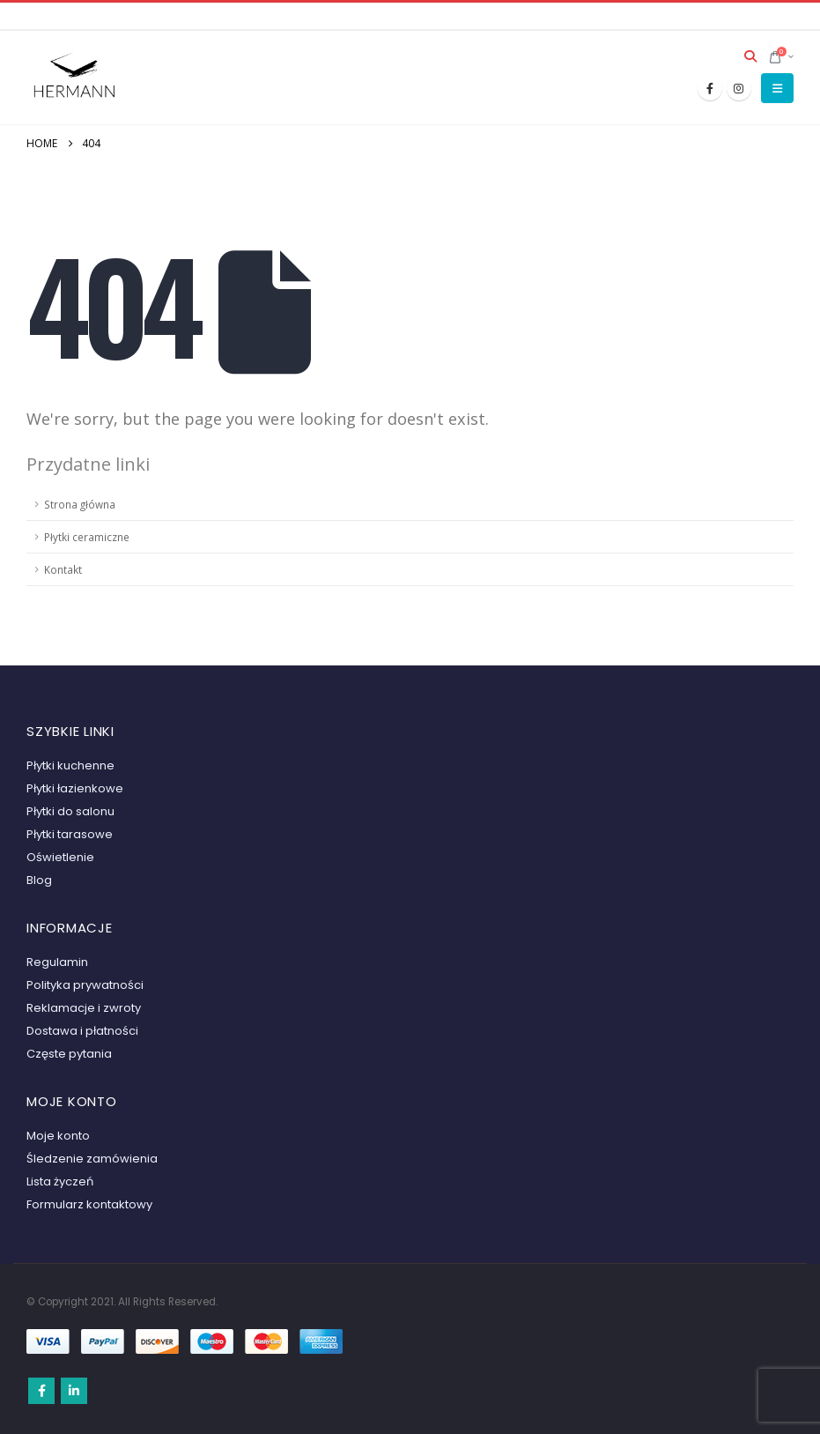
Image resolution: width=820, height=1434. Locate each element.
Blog (39, 880)
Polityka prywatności (85, 985)
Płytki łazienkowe (74, 788)
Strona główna (79, 504)
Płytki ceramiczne (86, 537)
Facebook (41, 1391)
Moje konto (58, 1135)
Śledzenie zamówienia (92, 1158)
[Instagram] (739, 88)
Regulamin (57, 962)
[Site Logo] (74, 77)
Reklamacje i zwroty (83, 1007)
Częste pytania (69, 1053)
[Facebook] (710, 88)
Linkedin (74, 1391)
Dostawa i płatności (82, 1030)
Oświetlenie (60, 857)
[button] (750, 56)
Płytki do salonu (70, 811)
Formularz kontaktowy (89, 1204)
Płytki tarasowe (69, 834)
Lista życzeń (59, 1181)
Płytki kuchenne (70, 765)
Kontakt (63, 569)
